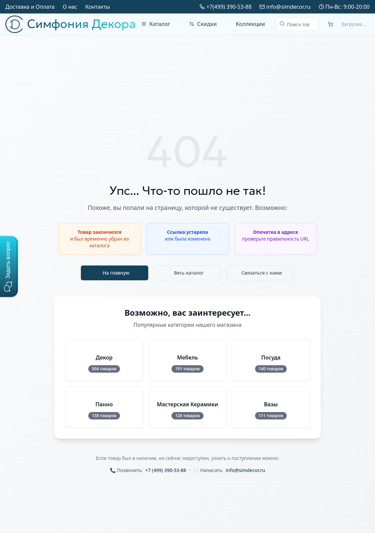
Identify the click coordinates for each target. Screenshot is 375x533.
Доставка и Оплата (30, 6)
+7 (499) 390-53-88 (165, 470)
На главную (116, 273)
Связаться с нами (261, 273)
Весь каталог (189, 273)
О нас (70, 6)
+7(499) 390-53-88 (228, 6)
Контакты (97, 6)
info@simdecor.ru (288, 6)
